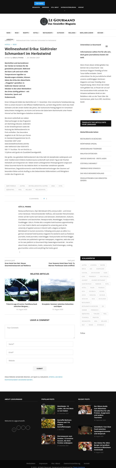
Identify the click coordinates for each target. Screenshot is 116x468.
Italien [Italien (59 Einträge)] (100, 288)
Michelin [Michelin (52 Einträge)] (85, 300)
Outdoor (60, 33)
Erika (53, 186)
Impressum (45, 7)
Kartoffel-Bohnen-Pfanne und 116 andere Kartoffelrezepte (64, 423)
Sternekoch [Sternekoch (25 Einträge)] (95, 311)
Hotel (61, 186)
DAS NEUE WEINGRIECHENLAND (92, 173)
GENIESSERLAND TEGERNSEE (91, 149)
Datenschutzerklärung (68, 7)
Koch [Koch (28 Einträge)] (93, 292)
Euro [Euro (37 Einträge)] (83, 277)
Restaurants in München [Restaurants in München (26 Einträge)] (90, 308)
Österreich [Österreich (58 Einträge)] (101, 327)
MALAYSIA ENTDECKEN (88, 153)
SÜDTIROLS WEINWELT (88, 163)
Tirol (20, 190)
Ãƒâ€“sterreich (11, 186)
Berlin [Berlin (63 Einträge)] (84, 269)
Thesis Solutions (79, 464)
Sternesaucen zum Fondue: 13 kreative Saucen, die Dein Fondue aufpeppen (65, 439)
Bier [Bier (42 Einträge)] (91, 269)
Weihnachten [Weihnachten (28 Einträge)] (86, 323)
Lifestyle (9, 39)
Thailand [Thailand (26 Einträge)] (97, 315)
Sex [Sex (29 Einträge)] (103, 308)
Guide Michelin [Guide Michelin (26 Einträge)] (87, 284)
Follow (82, 335)
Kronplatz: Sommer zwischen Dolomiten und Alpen (58, 305)
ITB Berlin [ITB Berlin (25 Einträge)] (85, 292)
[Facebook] (49, 11)
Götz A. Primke (18, 58)
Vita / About (55, 7)
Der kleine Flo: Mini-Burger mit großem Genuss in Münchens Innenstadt (102, 443)
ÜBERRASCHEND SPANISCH (90, 168)
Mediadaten (36, 7)
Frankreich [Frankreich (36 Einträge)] (92, 277)
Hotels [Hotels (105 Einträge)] (92, 288)
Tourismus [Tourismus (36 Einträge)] (85, 319)
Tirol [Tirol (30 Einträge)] (105, 315)
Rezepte (26, 33)
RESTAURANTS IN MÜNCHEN (91, 139)
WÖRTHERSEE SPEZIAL (88, 144)
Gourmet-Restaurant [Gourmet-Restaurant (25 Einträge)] (99, 281)
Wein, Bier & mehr (86, 33)
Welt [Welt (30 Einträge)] (83, 327)
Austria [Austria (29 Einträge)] (84, 265)
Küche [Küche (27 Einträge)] (93, 296)
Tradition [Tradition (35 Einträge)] (96, 319)
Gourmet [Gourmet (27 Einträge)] (85, 281)
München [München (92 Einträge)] (95, 300)
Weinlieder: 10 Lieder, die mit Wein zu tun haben (65, 408)
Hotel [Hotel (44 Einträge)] (84, 288)
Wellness (71, 33)
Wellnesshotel (41, 190)
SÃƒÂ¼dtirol (10, 190)
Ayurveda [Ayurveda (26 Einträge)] (94, 265)
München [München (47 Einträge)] (102, 296)
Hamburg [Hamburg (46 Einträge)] (99, 284)
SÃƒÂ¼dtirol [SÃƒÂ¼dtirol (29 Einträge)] (86, 315)
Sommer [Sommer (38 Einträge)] (84, 311)
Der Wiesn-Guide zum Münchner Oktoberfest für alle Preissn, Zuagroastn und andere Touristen (102, 410)
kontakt (81, 7)
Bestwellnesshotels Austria (38, 186)
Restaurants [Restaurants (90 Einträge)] (97, 304)
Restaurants (47, 33)
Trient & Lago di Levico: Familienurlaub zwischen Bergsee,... (21, 305)
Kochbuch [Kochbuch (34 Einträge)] (102, 292)
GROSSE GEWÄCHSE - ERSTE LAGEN (93, 158)
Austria (22, 186)
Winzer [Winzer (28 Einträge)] (91, 327)
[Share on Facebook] (46, 199)
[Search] (110, 46)
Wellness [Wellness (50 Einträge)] (105, 323)
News (8, 33)
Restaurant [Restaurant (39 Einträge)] (85, 304)
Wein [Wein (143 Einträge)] (96, 323)
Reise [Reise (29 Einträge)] (103, 300)
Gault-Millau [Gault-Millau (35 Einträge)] (104, 277)
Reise (16, 33)
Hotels (35, 33)
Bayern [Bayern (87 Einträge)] (103, 265)
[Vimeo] (64, 11)
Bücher (100, 33)
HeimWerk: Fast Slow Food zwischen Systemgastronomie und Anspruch (102, 427)
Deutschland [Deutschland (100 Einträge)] (95, 273)
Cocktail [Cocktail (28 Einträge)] (85, 273)
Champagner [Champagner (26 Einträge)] (100, 269)
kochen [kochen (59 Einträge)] (84, 296)
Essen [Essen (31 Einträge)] (106, 273)
